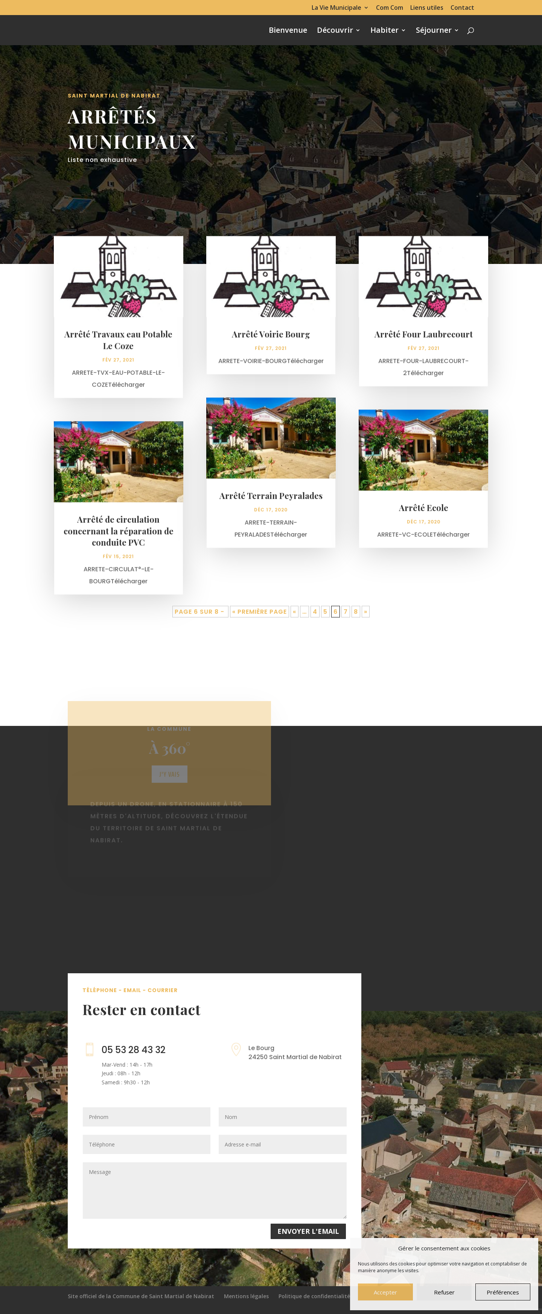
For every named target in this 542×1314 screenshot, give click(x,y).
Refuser (444, 1292)
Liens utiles (426, 8)
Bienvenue (288, 31)
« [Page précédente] (294, 616)
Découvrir (335, 31)
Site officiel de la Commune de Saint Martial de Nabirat (141, 1296)
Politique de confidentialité (314, 1296)
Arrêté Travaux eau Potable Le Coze (118, 344)
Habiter (384, 31)
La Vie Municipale (336, 8)
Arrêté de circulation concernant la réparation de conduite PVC (119, 535)
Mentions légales (246, 1296)
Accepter (385, 1292)
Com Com (389, 8)
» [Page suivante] (365, 616)
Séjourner (434, 31)
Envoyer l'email (308, 1231)
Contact (462, 8)
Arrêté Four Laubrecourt (424, 339)
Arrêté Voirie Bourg (271, 339)
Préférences (503, 1292)
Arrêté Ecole (423, 512)
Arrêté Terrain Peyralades (271, 500)
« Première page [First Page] (259, 616)
